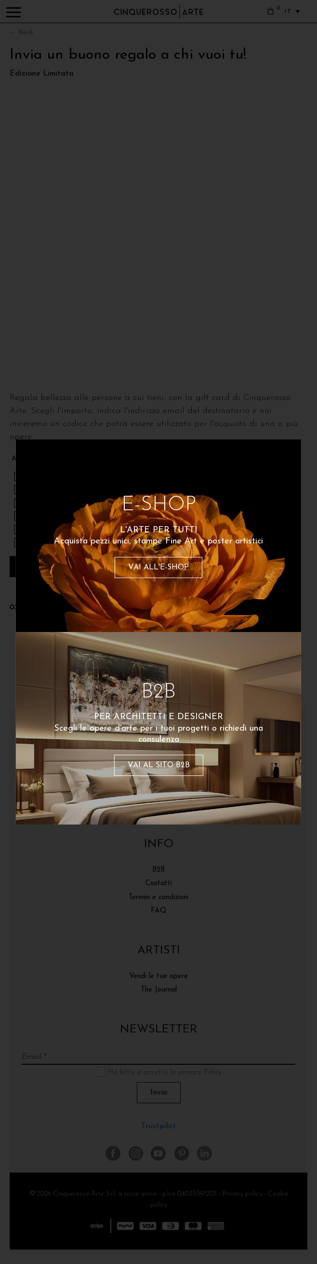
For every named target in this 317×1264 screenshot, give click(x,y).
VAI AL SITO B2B (159, 765)
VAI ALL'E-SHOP (158, 567)
